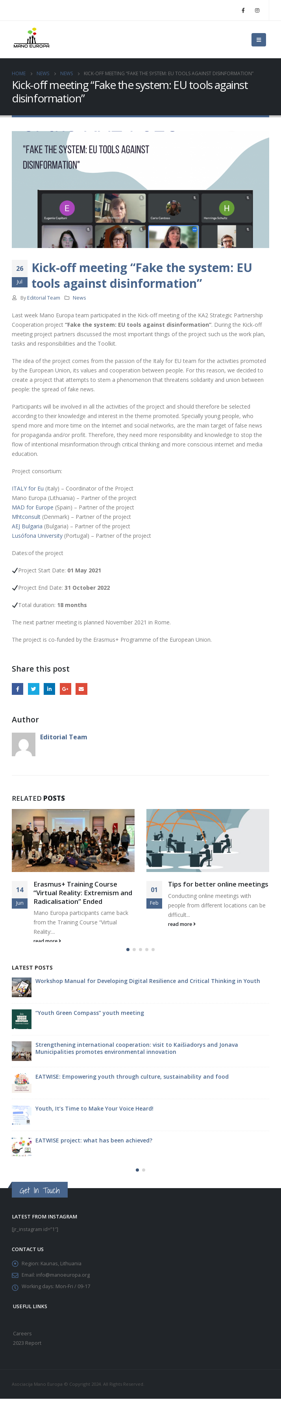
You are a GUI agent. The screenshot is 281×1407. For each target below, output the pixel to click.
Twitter (33, 688)
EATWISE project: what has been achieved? (93, 1148)
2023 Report (27, 1351)
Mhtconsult (26, 516)
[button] (128, 957)
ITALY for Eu (28, 488)
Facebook (17, 688)
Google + (65, 688)
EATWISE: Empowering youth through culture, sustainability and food (132, 1084)
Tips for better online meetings (218, 884)
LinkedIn (49, 688)
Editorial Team (43, 297)
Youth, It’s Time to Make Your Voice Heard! (94, 1116)
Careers (22, 1342)
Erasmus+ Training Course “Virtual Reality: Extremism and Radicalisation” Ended (82, 892)
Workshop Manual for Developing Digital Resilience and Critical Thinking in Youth (147, 988)
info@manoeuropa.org (63, 1282)
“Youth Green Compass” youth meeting (89, 1020)
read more (47, 941)
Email (81, 688)
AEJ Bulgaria (27, 526)
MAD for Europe (33, 507)
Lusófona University (37, 535)
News (79, 297)
